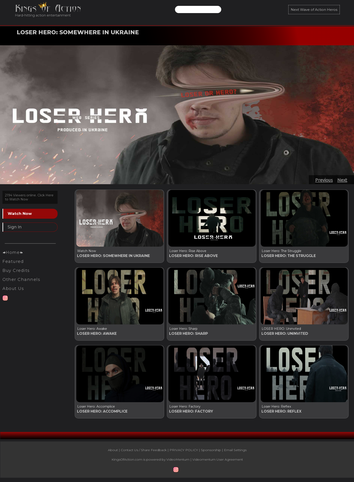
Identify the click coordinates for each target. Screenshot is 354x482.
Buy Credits (16, 279)
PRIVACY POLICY (184, 452)
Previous (324, 180)
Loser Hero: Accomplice (96, 408)
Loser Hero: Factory (184, 408)
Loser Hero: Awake (92, 329)
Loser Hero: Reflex (276, 408)
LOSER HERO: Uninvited (281, 329)
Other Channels (21, 288)
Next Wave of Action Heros (314, 9)
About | (114, 452)
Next (342, 180)
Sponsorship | (212, 452)
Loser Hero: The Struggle (281, 251)
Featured (13, 270)
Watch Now (29, 39)
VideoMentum (177, 461)
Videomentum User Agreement (217, 461)
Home (12, 261)
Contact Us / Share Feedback (144, 452)
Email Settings (235, 452)
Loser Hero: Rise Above (187, 251)
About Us (13, 297)
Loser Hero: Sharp (183, 329)
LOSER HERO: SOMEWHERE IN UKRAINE (78, 32)
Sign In (15, 227)
